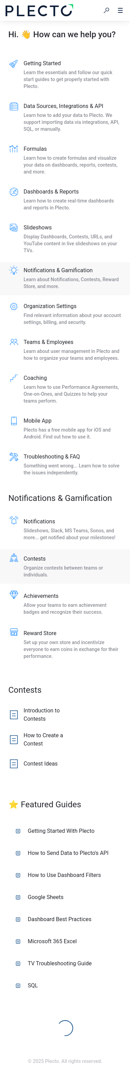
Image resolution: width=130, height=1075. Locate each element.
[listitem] (65, 75)
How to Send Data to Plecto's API (62, 853)
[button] (106, 10)
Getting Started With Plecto (55, 831)
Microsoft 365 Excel (46, 941)
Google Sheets (39, 897)
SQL (27, 985)
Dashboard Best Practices (54, 919)
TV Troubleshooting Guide (54, 963)
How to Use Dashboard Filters (58, 875)
